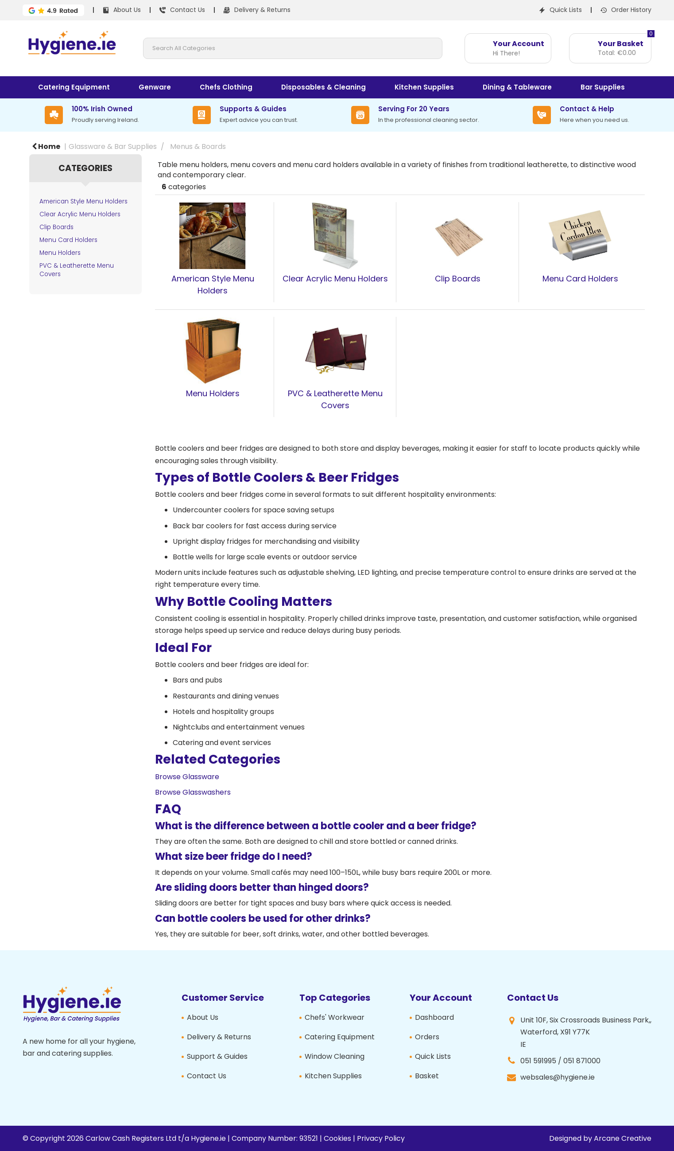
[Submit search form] (431, 48)
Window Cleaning (334, 1056)
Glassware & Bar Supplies (113, 146)
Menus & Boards (198, 146)
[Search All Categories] (292, 48)
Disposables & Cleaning (323, 87)
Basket (427, 1076)
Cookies (337, 1138)
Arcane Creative (622, 1138)
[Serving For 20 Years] (415, 115)
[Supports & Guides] (245, 115)
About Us (202, 1017)
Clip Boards (56, 227)
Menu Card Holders (68, 240)
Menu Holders (60, 253)
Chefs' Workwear (334, 1017)
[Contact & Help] (581, 115)
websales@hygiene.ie (557, 1077)
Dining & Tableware (517, 87)
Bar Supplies (603, 87)
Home (46, 146)
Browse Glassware (187, 777)
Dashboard (434, 1017)
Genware (155, 87)
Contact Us (206, 1076)
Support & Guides (217, 1056)
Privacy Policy (381, 1138)
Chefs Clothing (226, 87)
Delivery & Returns (219, 1037)
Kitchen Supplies (424, 87)
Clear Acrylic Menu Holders (79, 214)
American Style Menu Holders (83, 201)
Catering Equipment (74, 87)
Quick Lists (433, 1056)
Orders (427, 1037)
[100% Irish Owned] (92, 115)
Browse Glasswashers (193, 792)
